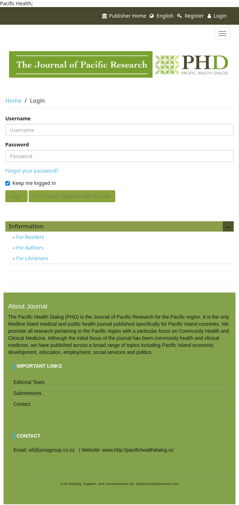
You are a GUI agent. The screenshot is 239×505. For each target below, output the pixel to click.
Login (217, 15)
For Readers (29, 237)
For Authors (29, 247)
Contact (21, 404)
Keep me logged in (30, 183)
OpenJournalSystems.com (157, 484)
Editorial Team (29, 382)
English (161, 15)
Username (18, 118)
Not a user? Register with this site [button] (72, 196)
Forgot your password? (31, 170)
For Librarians (31, 258)
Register (190, 15)
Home (13, 100)
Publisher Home (124, 15)
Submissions (27, 393)
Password (17, 144)
